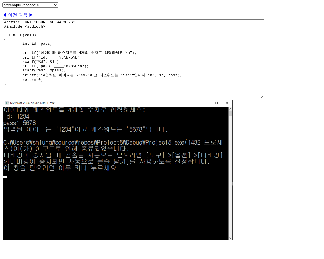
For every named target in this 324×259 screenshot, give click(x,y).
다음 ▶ (25, 15)
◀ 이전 (10, 15)
